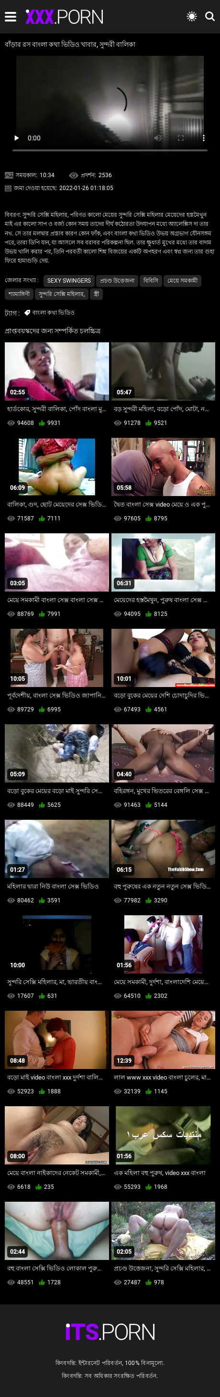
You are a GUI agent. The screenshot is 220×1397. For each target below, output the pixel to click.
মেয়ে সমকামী (182, 280)
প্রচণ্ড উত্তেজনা (117, 280)
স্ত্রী (96, 294)
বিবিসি (150, 280)
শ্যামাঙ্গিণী (19, 294)
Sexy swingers (69, 280)
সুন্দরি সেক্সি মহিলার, (62, 294)
